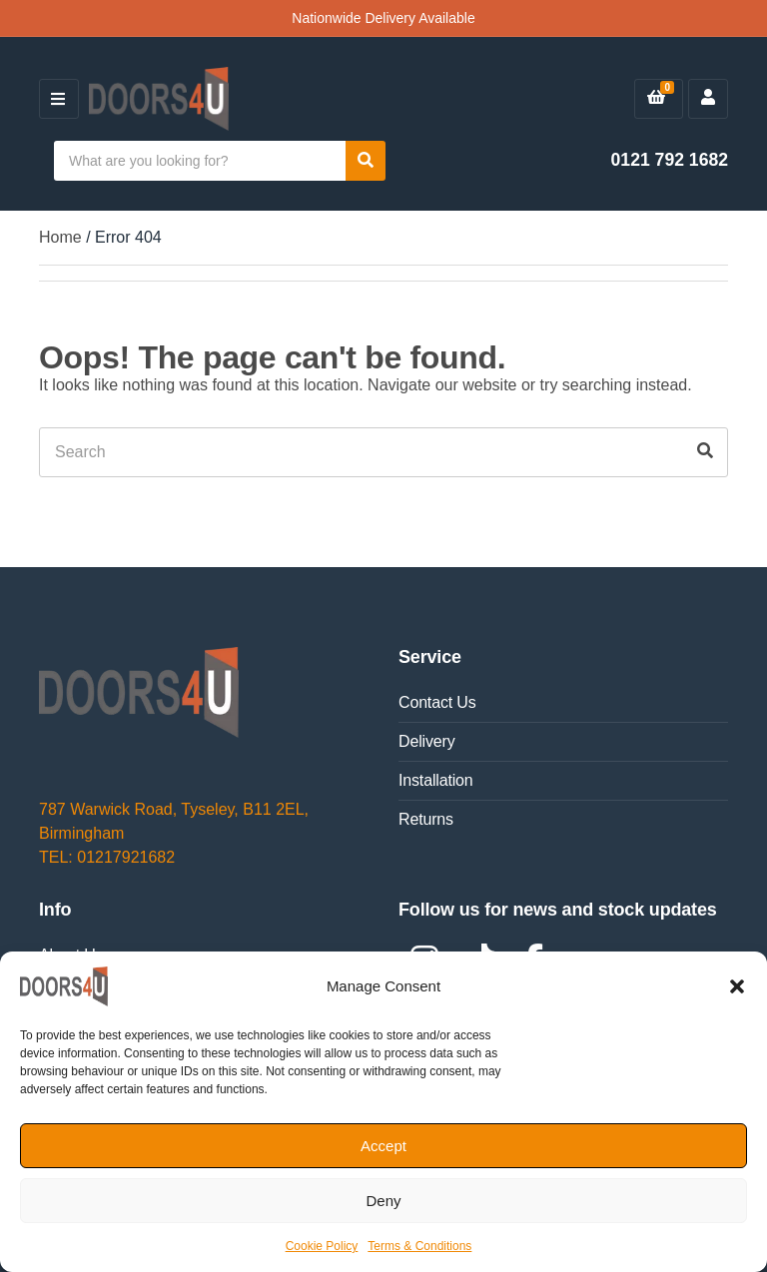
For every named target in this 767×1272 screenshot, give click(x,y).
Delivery (426, 741)
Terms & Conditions (419, 1246)
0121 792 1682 (669, 160)
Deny (383, 1200)
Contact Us (437, 702)
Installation (435, 780)
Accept (383, 1145)
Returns (425, 819)
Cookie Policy (322, 1246)
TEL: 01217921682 (107, 857)
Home (60, 237)
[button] (737, 986)
